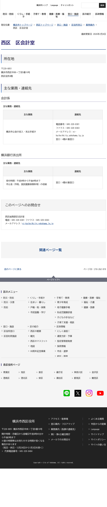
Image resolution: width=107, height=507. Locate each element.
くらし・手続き (37, 298)
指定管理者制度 (64, 359)
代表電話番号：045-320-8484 (18, 489)
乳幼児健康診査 (64, 315)
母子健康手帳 (63, 310)
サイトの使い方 (98, 483)
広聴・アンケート (65, 384)
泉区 (41, 405)
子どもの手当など (65, 320)
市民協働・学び (37, 315)
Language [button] (54, 5)
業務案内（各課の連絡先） (64, 468)
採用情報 (61, 364)
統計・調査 (62, 374)
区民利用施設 (10, 354)
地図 (32, 364)
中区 (23, 416)
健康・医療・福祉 (91, 298)
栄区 (41, 411)
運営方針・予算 (64, 354)
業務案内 (90, 25)
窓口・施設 (62, 25)
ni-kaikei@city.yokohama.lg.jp (37, 223)
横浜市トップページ (22, 25)
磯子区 (59, 405)
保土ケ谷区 (61, 416)
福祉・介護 (89, 305)
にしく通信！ (63, 349)
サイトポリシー (98, 478)
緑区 (76, 416)
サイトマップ (97, 473)
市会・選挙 (62, 369)
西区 (41, 416)
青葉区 (6, 405)
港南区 (6, 411)
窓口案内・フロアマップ (62, 462)
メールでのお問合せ (60, 478)
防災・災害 (9, 305)
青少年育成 (62, 305)
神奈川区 (78, 405)
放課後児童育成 (64, 335)
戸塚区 (6, 416)
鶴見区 (95, 411)
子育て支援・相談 (65, 325)
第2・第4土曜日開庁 (60, 473)
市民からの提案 (98, 462)
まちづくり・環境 (39, 320)
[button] (53, 250)
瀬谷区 (59, 411)
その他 (33, 374)
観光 (32, 354)
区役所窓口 (76, 25)
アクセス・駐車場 (59, 457)
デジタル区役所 (37, 379)
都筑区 (77, 411)
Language (95, 468)
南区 (94, 416)
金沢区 (95, 405)
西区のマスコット (39, 359)
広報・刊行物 (63, 379)
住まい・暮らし (37, 305)
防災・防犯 (8, 298)
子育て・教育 (63, 298)
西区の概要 (35, 349)
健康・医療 (89, 310)
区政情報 (61, 342)
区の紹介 (34, 342)
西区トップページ (44, 25)
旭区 (23, 405)
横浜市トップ (42, 5)
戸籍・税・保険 (37, 310)
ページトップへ (53, 280)
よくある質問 (97, 457)
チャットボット (67, 5)
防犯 (6, 310)
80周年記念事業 (37, 369)
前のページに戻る (12, 269)
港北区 (24, 411)
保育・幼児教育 (64, 330)
